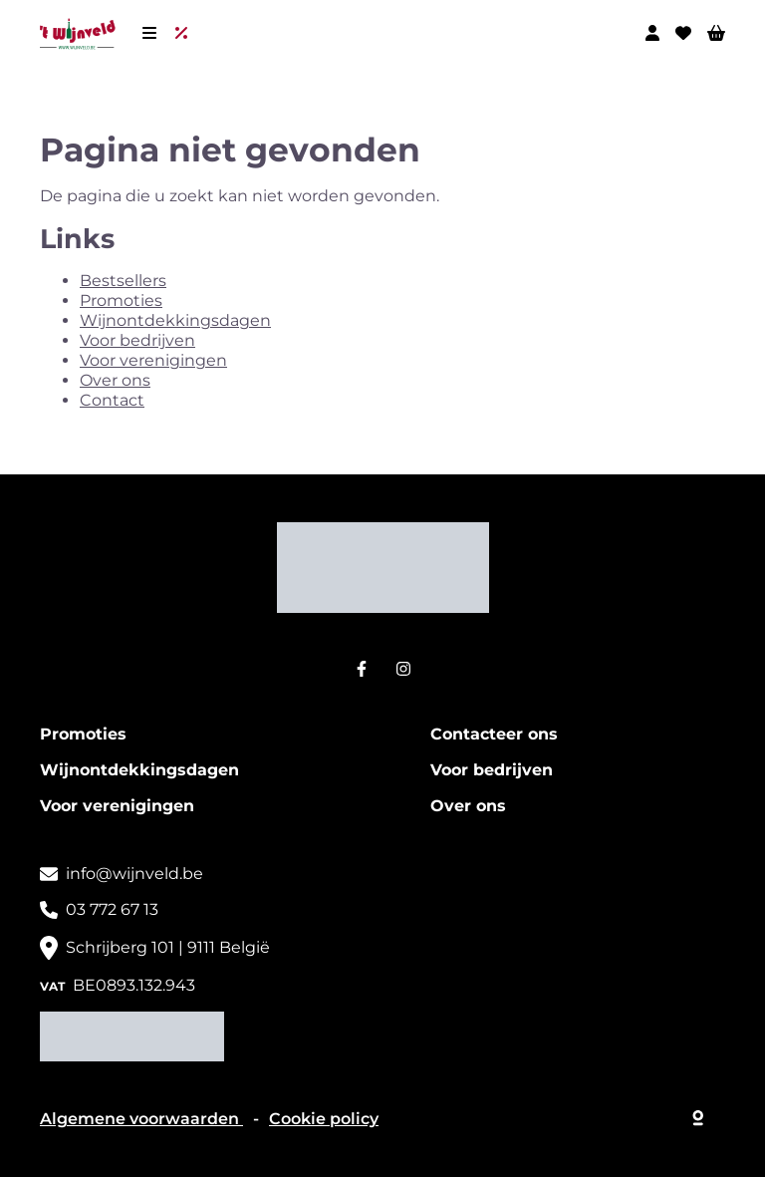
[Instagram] (403, 669)
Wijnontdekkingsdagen (175, 320)
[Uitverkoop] (185, 33)
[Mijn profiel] (652, 33)
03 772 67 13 (112, 909)
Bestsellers (123, 280)
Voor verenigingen (153, 360)
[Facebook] (362, 669)
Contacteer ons (494, 734)
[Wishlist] (683, 33)
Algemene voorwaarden (141, 1118)
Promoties (121, 300)
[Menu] (149, 33)
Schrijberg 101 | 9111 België (168, 947)
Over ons (115, 380)
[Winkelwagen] (716, 33)
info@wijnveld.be (134, 873)
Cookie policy (324, 1118)
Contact (112, 400)
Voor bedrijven (137, 340)
